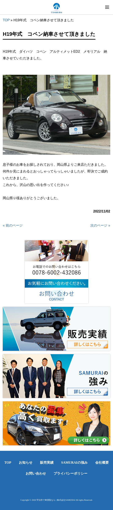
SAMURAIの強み (74, 462)
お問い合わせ (36, 473)
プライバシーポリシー (70, 473)
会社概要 (102, 462)
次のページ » (100, 225)
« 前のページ (12, 225)
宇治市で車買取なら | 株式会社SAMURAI (55, 500)
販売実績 (47, 462)
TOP (6, 20)
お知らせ (25, 462)
